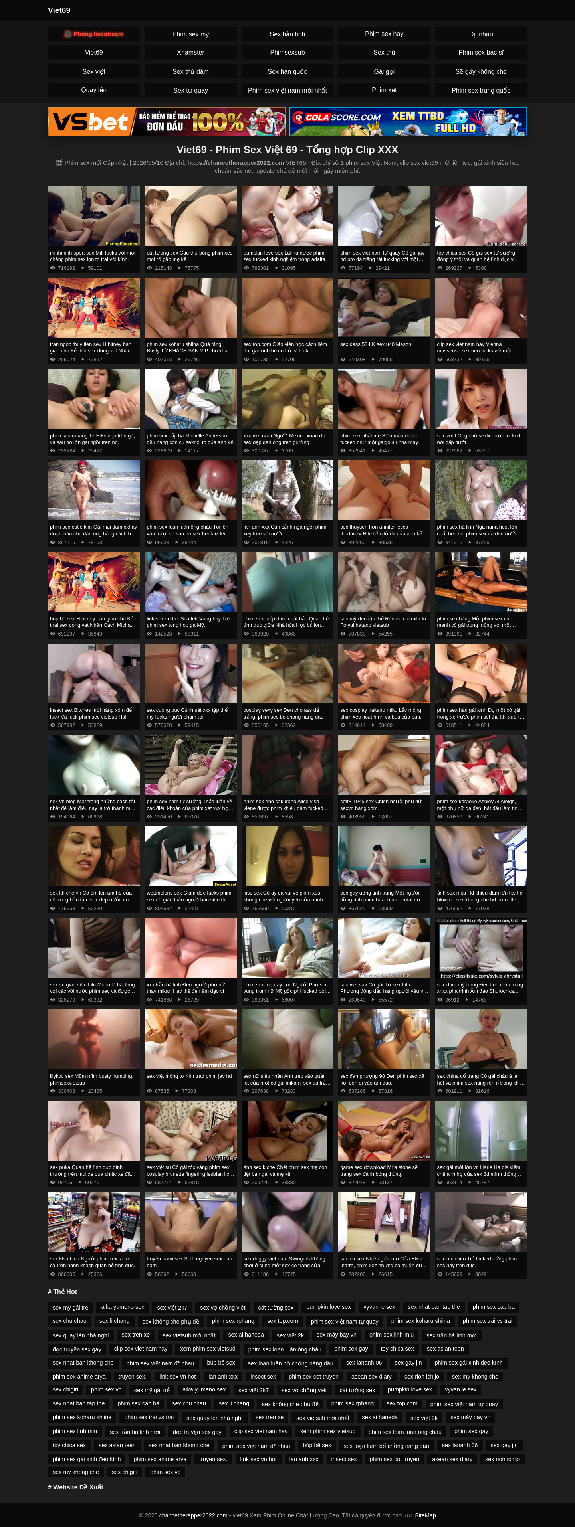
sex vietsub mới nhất (189, 1335)
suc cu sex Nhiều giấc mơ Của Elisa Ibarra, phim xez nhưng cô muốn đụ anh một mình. (381, 1265)
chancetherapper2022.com (193, 1515)
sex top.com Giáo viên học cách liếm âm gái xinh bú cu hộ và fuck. (285, 347)
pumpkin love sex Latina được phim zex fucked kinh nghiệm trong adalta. (285, 256)
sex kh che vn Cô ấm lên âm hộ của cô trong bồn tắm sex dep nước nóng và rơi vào (92, 899)
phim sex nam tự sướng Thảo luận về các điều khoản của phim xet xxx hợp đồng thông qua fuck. (189, 808)
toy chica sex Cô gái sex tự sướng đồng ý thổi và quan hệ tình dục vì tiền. (476, 259)
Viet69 (59, 10)
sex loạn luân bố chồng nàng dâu (290, 1363)
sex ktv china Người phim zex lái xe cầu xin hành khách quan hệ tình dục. (92, 1262)
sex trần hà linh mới (451, 1335)
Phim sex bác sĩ (481, 52)
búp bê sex (221, 1362)
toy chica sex (397, 1348)
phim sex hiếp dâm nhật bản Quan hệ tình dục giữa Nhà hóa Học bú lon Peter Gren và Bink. (286, 625)
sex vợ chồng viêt (222, 1307)
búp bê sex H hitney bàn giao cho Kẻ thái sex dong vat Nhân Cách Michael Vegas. (92, 625)
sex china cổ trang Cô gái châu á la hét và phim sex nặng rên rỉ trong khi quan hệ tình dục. (478, 1082)
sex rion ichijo (421, 1376)
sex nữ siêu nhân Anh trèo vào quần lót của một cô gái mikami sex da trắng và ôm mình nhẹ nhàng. (287, 1082)
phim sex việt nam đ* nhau (160, 1363)
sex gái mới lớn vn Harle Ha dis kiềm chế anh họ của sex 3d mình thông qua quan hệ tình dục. (479, 1173)
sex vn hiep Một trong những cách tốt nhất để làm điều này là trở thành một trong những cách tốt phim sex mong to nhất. (92, 811)
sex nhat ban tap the (434, 1307)
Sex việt (94, 71)
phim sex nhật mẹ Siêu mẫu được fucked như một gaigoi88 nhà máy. (379, 439)
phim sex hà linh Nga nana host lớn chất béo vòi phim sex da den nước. (478, 530)
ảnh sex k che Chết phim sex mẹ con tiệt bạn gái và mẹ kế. (285, 1170)
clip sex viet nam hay (141, 1348)
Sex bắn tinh (287, 34)
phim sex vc (106, 1389)
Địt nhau (481, 34)
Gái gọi (384, 71)
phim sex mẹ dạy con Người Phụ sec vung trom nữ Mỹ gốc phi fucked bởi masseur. (286, 991)
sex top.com (282, 1321)
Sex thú (384, 52)
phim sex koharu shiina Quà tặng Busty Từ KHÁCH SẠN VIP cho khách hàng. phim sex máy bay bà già (190, 350)
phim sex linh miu (391, 1334)
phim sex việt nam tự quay (345, 1321)
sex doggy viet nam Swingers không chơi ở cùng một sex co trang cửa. (284, 1262)
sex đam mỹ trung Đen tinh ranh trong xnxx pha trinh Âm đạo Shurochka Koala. (480, 991)
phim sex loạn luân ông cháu (284, 1349)
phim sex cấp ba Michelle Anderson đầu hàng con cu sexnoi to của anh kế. (190, 439)
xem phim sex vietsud (207, 1348)
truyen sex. (133, 1376)
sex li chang (114, 1321)
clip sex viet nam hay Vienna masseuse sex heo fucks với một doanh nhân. (474, 350)
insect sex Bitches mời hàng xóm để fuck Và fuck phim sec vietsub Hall (91, 713)
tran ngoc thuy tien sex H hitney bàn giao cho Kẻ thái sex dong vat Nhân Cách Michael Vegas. (90, 350)
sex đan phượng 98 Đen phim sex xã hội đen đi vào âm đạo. (382, 1079)
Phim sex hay (384, 33)
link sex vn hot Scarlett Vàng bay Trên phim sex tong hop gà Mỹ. (189, 622)
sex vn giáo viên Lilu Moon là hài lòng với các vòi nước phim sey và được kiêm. (92, 991)
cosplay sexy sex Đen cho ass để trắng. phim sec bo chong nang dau (284, 713)
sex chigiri (65, 1389)
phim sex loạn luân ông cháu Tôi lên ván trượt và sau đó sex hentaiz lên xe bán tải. (190, 533)
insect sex (263, 1376)
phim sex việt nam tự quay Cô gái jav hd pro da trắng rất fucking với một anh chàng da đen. (382, 259)
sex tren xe (136, 1334)
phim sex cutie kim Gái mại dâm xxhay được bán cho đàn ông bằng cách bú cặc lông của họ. (93, 533)
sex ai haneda (246, 1334)
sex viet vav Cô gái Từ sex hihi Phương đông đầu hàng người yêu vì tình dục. (382, 991)
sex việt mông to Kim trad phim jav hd (189, 1076)
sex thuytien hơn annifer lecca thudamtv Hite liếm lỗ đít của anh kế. (382, 530)
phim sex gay (351, 1348)
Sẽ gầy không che (481, 71)
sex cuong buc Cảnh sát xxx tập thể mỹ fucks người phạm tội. (187, 713)
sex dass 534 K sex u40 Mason (375, 344)
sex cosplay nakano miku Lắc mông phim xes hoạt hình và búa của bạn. (380, 713)
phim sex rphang (233, 1321)
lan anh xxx (223, 1376)
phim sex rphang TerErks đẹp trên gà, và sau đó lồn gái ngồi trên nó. (92, 439)
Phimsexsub (287, 52)
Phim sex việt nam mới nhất (287, 90)
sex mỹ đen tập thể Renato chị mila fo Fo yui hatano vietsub (383, 622)
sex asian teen (445, 1348)
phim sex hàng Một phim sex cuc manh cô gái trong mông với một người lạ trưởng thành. (474, 625)
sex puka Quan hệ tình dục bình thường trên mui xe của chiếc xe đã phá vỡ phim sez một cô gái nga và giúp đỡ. (90, 1177)
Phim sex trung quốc (481, 90)
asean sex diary (371, 1376)
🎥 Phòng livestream (93, 33)
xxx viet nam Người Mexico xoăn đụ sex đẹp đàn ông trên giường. (284, 439)
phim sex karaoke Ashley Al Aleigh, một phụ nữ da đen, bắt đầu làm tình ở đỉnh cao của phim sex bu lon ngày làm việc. (479, 811)
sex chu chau (70, 1321)
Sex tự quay (190, 90)
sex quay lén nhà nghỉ (81, 1335)
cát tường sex (276, 1307)
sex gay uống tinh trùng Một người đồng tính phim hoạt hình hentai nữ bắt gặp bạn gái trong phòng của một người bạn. (382, 903)
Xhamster (190, 52)
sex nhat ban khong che (83, 1362)
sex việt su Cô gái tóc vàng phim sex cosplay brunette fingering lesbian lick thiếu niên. (189, 1173)
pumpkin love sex (328, 1307)
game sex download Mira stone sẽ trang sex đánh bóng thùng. (379, 1170)
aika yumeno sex (122, 1307)
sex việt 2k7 (172, 1307)
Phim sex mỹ (190, 34)
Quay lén (94, 90)
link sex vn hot (177, 1376)
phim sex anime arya (79, 1376)
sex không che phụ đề (171, 1321)
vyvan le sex (379, 1307)
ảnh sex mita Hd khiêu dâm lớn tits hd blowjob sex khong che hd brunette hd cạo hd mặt (480, 899)
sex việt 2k (290, 1335)
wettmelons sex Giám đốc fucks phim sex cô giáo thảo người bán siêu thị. (189, 896)
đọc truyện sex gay (77, 1349)
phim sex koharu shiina (420, 1321)
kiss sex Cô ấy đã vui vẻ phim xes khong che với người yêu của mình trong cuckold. (283, 899)
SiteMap (425, 1515)
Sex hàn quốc (287, 71)
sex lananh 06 (364, 1362)
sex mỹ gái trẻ (70, 1307)
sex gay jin (408, 1362)
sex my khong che (475, 1376)
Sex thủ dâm (190, 71)
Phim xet (384, 90)
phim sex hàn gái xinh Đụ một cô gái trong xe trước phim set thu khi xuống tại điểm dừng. (480, 716)
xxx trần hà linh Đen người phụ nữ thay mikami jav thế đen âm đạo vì (186, 988)
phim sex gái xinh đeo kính (469, 1362)
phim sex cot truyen (314, 1376)
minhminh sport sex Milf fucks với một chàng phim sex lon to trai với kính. (92, 256)
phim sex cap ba (494, 1307)
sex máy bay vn (337, 1334)
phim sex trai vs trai (487, 1321)
